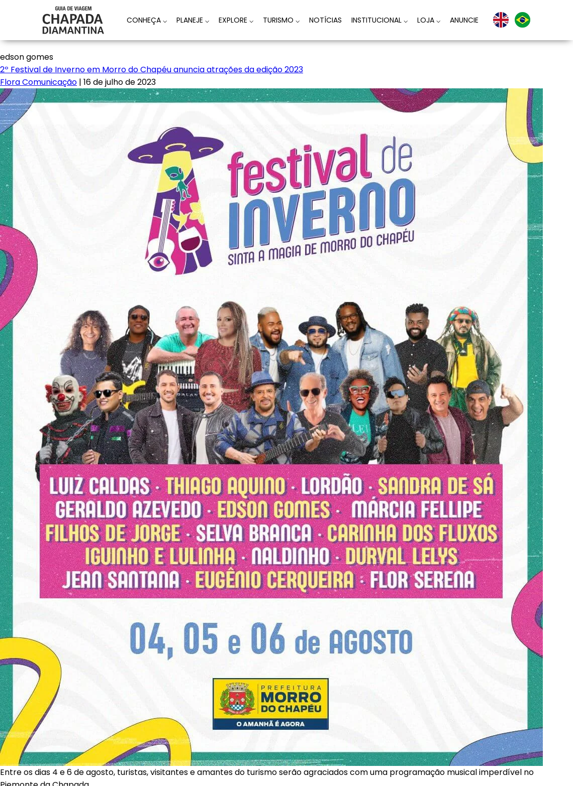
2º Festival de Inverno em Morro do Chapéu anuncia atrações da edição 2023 (151, 69)
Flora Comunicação (38, 82)
